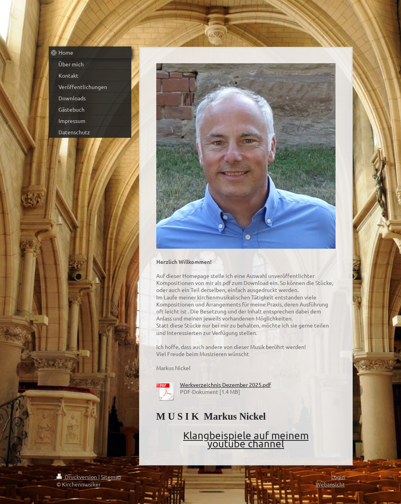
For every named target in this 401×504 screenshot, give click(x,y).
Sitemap (111, 476)
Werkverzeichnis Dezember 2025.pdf (225, 384)
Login (338, 476)
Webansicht (330, 484)
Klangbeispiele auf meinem (246, 435)
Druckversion (77, 476)
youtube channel (245, 444)
